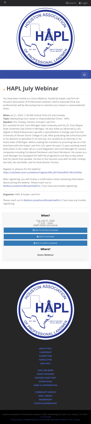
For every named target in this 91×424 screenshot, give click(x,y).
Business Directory (45, 377)
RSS (70, 419)
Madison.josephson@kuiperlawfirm (21, 185)
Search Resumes (45, 374)
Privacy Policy (16, 419)
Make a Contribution (45, 385)
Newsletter (45, 359)
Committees (45, 356)
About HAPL (45, 348)
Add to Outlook (45, 236)
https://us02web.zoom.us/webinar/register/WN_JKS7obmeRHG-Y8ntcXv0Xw (42, 172)
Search (71, 3)
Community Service (45, 392)
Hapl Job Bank (45, 370)
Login (83, 3)
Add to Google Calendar (45, 230)
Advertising (45, 381)
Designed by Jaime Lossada (35, 419)
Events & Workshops (45, 403)
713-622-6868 (45, 417)
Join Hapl (45, 363)
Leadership (46, 352)
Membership (45, 399)
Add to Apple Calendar (45, 243)
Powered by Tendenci (58, 419)
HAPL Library (45, 395)
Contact (77, 419)
